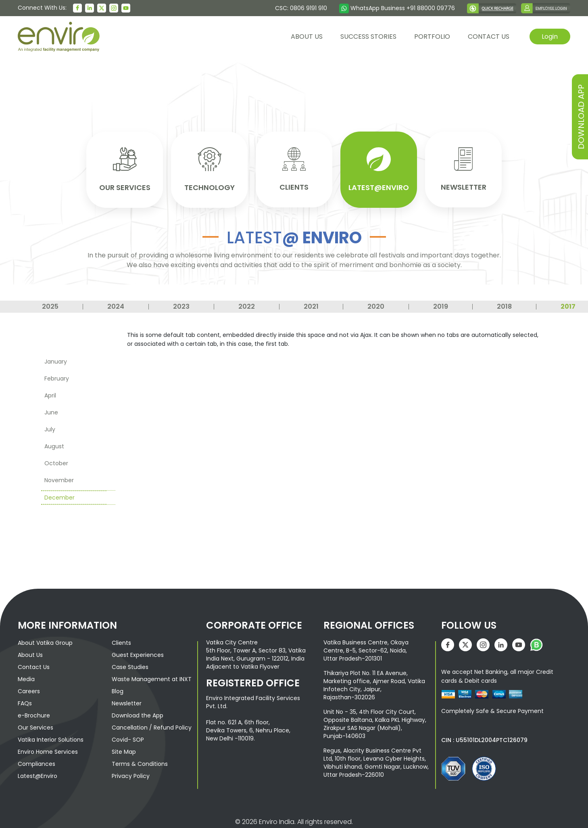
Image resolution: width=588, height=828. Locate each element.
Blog (117, 690)
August (54, 445)
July (49, 428)
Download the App (137, 715)
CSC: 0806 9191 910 (301, 8)
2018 (504, 306)
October (56, 462)
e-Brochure (34, 715)
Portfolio (432, 36)
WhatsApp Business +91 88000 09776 (397, 8)
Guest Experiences (138, 654)
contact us (488, 36)
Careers (29, 690)
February (56, 378)
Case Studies (130, 666)
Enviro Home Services (48, 751)
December (59, 497)
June (51, 412)
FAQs (25, 702)
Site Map (124, 751)
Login (550, 36)
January (55, 361)
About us (306, 36)
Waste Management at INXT (152, 678)
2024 (115, 306)
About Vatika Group (45, 642)
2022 (246, 306)
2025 (50, 306)
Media (26, 678)
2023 (181, 306)
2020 (375, 306)
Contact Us (34, 666)
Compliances (36, 763)
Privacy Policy (131, 775)
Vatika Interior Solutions (50, 739)
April (50, 395)
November (59, 479)
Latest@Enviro (37, 775)
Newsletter (127, 702)
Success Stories (368, 36)
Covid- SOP (128, 739)
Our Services (35, 727)
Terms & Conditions (140, 763)
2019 (440, 306)
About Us (30, 654)
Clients (121, 642)
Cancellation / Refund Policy (152, 727)
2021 (311, 306)
